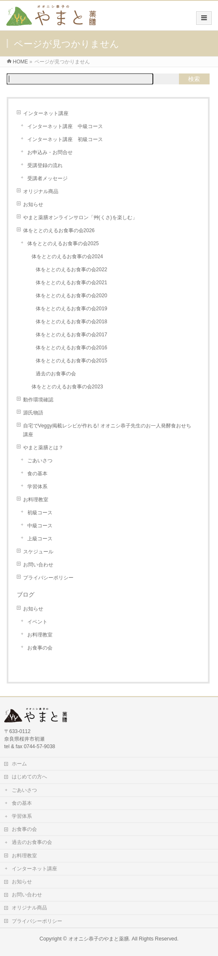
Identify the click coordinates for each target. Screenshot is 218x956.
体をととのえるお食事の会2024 (67, 256)
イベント (37, 622)
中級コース (40, 526)
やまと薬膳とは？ (43, 447)
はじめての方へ (29, 777)
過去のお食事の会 (56, 374)
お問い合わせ (38, 565)
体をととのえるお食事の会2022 (72, 269)
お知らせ (33, 204)
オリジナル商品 (40, 191)
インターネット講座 (45, 113)
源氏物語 (33, 413)
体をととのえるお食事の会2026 (59, 230)
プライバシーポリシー (48, 578)
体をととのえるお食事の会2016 (72, 348)
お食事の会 (40, 648)
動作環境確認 (38, 400)
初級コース (40, 513)
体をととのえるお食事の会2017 (72, 335)
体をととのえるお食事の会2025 (63, 243)
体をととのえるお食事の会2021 (72, 282)
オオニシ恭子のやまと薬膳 (98, 939)
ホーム (19, 764)
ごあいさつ (40, 461)
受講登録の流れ (45, 165)
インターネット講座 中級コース (65, 126)
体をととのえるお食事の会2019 (72, 309)
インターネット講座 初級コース (65, 139)
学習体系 (37, 487)
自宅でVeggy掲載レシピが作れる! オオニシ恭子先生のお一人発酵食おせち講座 (107, 430)
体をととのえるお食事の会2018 (72, 322)
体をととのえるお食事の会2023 (67, 387)
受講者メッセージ (47, 178)
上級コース (40, 539)
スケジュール (38, 552)
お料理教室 (35, 500)
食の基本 (37, 474)
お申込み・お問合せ (50, 152)
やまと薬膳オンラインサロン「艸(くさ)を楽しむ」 (80, 217)
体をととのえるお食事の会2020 (72, 296)
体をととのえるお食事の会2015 (72, 361)
